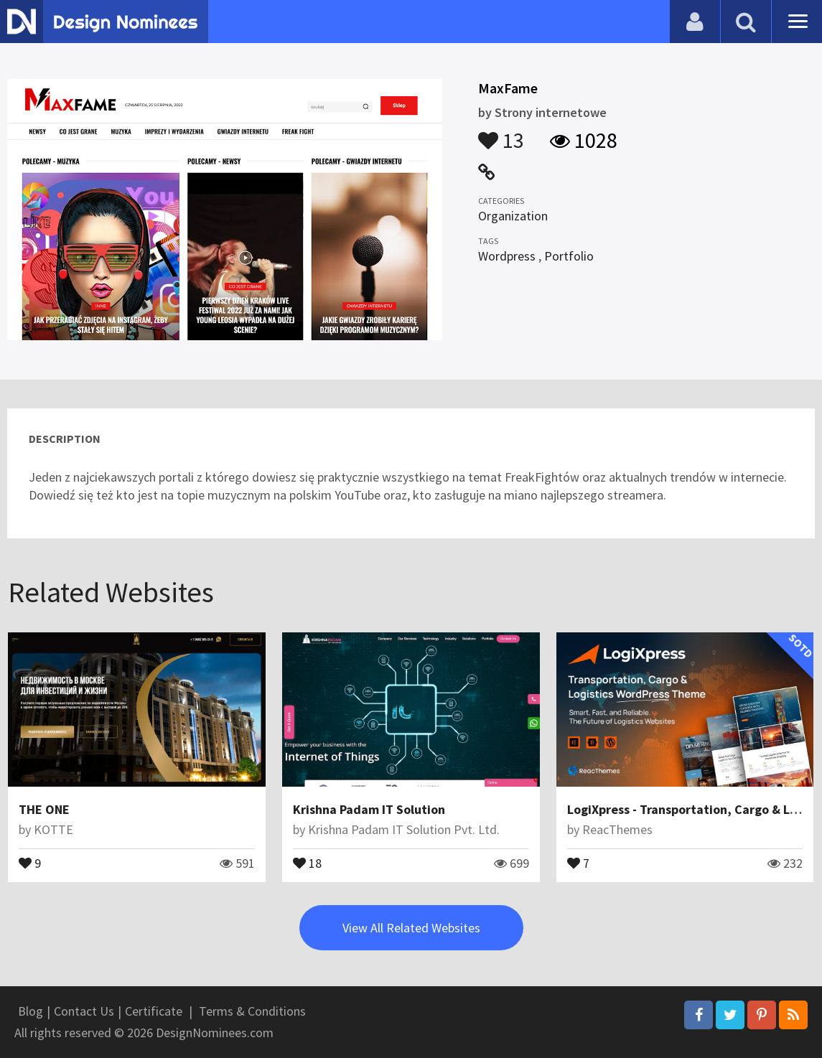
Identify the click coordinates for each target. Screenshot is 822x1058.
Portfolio (569, 256)
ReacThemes (617, 829)
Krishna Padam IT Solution (369, 809)
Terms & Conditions (252, 1011)
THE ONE (44, 809)
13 (501, 133)
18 (307, 862)
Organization (513, 215)
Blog (30, 1011)
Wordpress (507, 256)
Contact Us (84, 1011)
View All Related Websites (411, 927)
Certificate (153, 1011)
